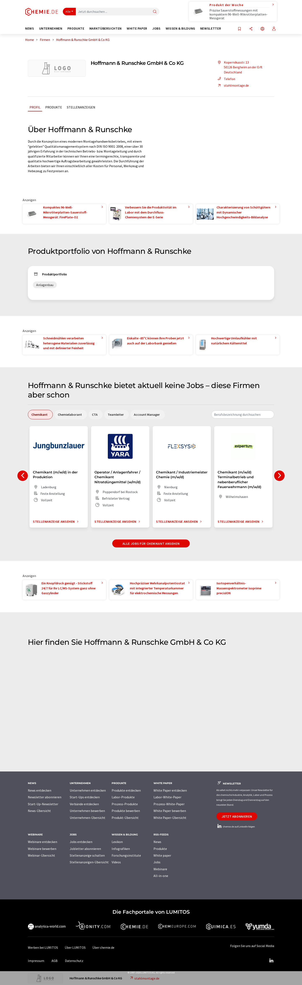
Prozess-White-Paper (169, 804)
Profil (35, 107)
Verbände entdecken (84, 804)
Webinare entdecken (42, 842)
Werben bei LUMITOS (43, 947)
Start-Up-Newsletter (43, 804)
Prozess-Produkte (125, 804)
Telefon (225, 79)
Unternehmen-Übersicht (87, 818)
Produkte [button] (75, 28)
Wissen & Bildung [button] (180, 28)
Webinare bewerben (42, 849)
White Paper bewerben (170, 811)
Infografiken (121, 849)
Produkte (53, 107)
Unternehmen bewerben (87, 811)
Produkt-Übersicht (125, 818)
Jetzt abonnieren (237, 816)
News (157, 842)
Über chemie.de (103, 947)
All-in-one (161, 876)
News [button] (29, 28)
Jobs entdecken (81, 842)
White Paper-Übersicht (170, 818)
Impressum (36, 961)
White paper (162, 855)
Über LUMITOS (75, 947)
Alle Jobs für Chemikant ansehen (151, 543)
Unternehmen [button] (50, 28)
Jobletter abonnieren (85, 849)
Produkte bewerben (126, 811)
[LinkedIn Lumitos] (271, 961)
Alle (68, 11)
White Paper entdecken (170, 790)
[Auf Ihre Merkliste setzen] (239, 29)
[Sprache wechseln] (262, 29)
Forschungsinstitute (126, 855)
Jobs (157, 862)
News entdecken (39, 790)
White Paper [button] (137, 28)
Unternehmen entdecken (88, 790)
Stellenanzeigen (81, 107)
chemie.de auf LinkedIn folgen (235, 826)
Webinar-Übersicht (41, 855)
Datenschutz (74, 961)
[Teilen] (251, 29)
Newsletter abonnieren (44, 797)
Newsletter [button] (210, 28)
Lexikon (117, 842)
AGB (55, 961)
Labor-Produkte (123, 797)
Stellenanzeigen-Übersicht (89, 862)
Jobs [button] (156, 28)
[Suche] (155, 11)
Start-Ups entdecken (85, 797)
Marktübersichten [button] (105, 28)
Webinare (160, 869)
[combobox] (242, 414)
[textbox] (242, 414)
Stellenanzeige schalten (87, 855)
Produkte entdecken (126, 790)
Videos (116, 862)
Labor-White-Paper (167, 797)
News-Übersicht (39, 811)
